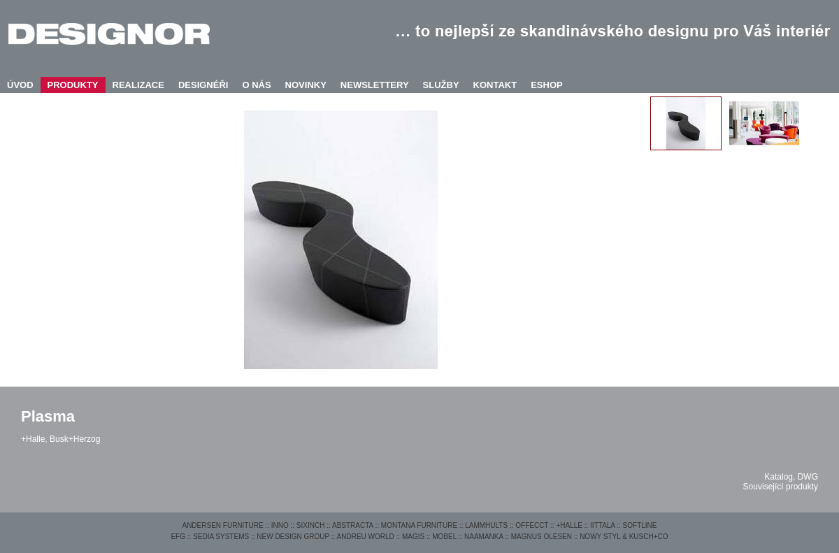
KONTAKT (495, 85)
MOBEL (444, 536)
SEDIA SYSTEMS (221, 536)
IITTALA (602, 525)
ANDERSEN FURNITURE (222, 525)
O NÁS (256, 85)
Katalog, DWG (791, 477)
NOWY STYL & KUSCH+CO (624, 536)
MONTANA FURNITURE (419, 525)
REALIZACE (138, 85)
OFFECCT (531, 525)
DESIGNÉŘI (203, 85)
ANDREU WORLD (365, 536)
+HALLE (569, 525)
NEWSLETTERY (374, 85)
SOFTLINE (640, 525)
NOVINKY (306, 85)
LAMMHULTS (486, 525)
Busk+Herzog (75, 439)
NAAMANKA (483, 536)
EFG (178, 536)
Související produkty (780, 486)
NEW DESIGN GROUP (293, 536)
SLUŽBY (441, 85)
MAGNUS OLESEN (541, 536)
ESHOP (547, 85)
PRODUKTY (73, 85)
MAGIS (413, 536)
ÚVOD (20, 85)
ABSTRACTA (352, 525)
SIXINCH (310, 525)
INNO (280, 525)
